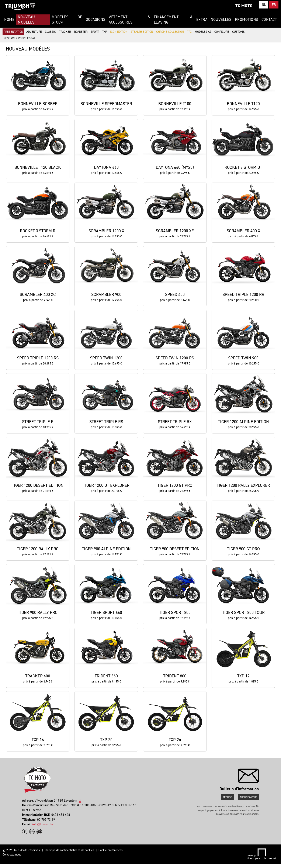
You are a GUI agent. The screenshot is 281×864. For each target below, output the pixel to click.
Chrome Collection (170, 32)
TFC (189, 32)
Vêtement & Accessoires (129, 19)
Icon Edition (118, 32)
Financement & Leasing (173, 19)
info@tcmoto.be (42, 824)
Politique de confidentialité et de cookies (69, 850)
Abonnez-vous (248, 797)
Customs (238, 32)
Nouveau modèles (26, 19)
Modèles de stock (67, 19)
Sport (95, 32)
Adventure (34, 32)
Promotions (246, 19)
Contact (269, 19)
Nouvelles (221, 19)
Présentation (13, 32)
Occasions (95, 19)
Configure (221, 32)
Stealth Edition (142, 32)
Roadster (80, 32)
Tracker (65, 32)
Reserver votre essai (19, 38)
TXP (104, 32)
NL (264, 4)
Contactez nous (12, 855)
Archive (227, 797)
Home (9, 19)
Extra (202, 19)
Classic (50, 32)
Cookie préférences (110, 850)
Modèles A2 (203, 32)
